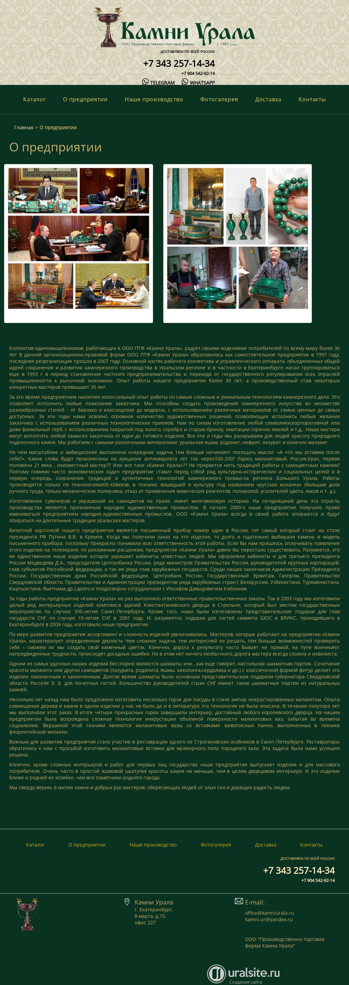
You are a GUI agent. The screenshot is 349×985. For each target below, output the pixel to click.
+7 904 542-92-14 (198, 73)
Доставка (268, 99)
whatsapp (198, 82)
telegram (158, 82)
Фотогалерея (219, 99)
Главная (23, 127)
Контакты (312, 99)
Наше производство (154, 99)
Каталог (34, 99)
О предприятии (85, 99)
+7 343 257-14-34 (179, 63)
